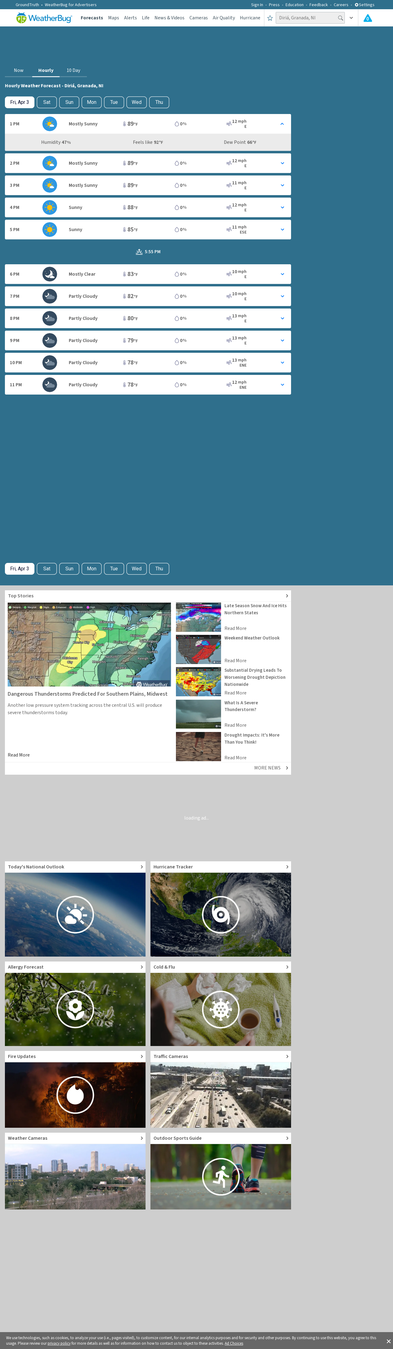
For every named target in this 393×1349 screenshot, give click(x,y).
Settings (364, 5)
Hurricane (250, 17)
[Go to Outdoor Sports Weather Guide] (220, 1171)
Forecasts (92, 17)
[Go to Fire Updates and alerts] (75, 1089)
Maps (113, 17)
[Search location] (310, 18)
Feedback (318, 5)
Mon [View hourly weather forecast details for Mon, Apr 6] (91, 102)
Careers (341, 5)
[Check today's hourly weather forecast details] (19, 102)
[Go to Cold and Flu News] (220, 1004)
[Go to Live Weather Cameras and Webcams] (75, 1171)
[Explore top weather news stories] (148, 596)
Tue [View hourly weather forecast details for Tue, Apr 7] (114, 102)
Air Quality (224, 17)
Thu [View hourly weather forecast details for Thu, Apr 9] (159, 102)
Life (146, 17)
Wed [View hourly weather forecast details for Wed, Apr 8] (137, 102)
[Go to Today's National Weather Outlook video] (75, 909)
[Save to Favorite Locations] (270, 17)
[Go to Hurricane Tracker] (220, 909)
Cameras (198, 17)
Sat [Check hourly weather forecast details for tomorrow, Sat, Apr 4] (46, 102)
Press (274, 5)
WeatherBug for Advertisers (71, 5)
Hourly (45, 70)
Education (295, 5)
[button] (389, 1341)
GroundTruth (27, 5)
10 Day (73, 70)
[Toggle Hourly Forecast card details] (148, 124)
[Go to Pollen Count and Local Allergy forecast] (75, 1004)
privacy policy (59, 1343)
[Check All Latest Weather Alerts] (367, 18)
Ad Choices (234, 1343)
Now (19, 70)
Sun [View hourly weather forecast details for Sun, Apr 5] (69, 102)
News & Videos (169, 17)
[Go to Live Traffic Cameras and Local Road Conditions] (220, 1089)
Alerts (130, 17)
